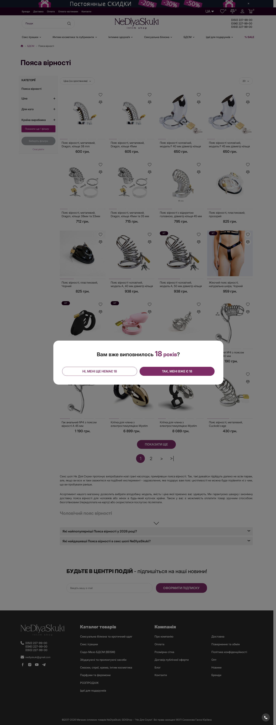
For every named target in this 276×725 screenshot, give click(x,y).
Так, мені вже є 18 (177, 371)
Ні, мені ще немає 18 (99, 371)
